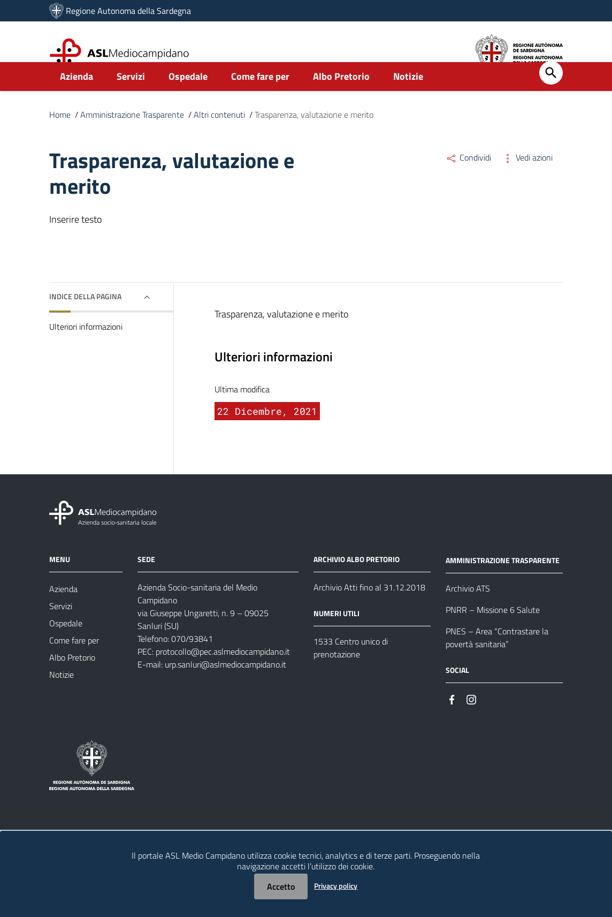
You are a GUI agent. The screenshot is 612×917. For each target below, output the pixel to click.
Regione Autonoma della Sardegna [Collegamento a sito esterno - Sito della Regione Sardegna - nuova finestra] (128, 10)
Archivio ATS (468, 611)
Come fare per (260, 100)
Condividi (468, 181)
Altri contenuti (219, 138)
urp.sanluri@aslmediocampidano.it (225, 687)
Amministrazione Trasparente (132, 138)
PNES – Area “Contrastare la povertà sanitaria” (497, 661)
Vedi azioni (527, 181)
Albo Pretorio (341, 100)
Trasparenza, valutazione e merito (314, 138)
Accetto (281, 886)
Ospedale (188, 100)
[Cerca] (551, 96)
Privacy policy (335, 885)
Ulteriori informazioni (86, 350)
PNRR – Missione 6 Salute (493, 633)
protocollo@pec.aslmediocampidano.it (223, 675)
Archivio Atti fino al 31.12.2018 (369, 610)
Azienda (76, 100)
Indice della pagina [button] (85, 319)
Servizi (131, 100)
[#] (452, 722)
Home (60, 138)
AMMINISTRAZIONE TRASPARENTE (503, 583)
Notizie (408, 100)
